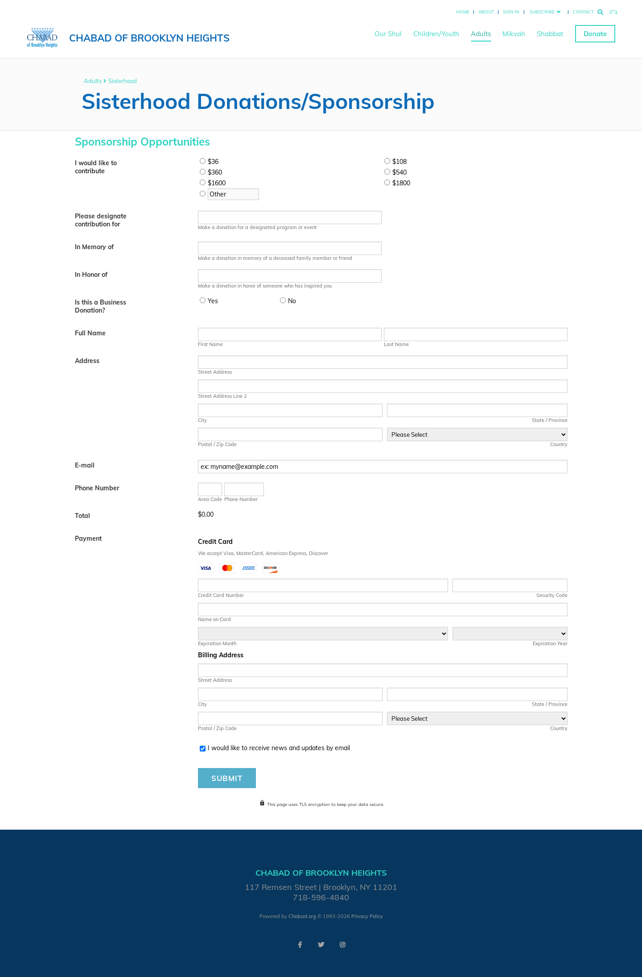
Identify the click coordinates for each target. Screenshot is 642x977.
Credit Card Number (221, 595)
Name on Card (214, 619)
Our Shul (388, 33)
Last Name (396, 344)
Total (82, 516)
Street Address (215, 372)
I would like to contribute (96, 167)
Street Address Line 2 (222, 396)
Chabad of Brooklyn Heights (149, 38)
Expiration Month (217, 643)
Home (462, 12)
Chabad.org (302, 916)
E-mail (85, 465)
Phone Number (97, 488)
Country (559, 444)
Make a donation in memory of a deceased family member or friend (275, 258)
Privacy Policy (367, 916)
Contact (583, 12)
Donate (595, 33)
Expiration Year (550, 643)
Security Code (552, 595)
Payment (88, 538)
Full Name (90, 333)
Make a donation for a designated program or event (257, 227)
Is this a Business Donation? (100, 306)
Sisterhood (122, 80)
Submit (227, 778)
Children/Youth (436, 33)
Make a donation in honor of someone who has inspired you (265, 286)
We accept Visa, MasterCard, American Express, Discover (263, 553)
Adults (481, 33)
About (486, 12)
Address (87, 361)
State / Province (550, 420)
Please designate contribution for (101, 220)
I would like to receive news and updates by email (279, 748)
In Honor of (91, 275)
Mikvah (513, 33)
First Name (210, 344)
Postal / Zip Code (217, 444)
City (202, 420)
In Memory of (94, 247)
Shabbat (550, 33)
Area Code (210, 499)
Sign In (511, 12)
